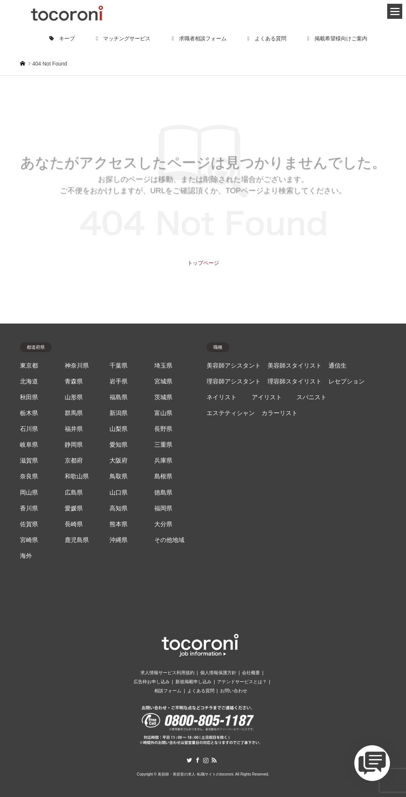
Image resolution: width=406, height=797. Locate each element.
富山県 (163, 413)
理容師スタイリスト (295, 381)
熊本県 (118, 524)
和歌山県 (77, 476)
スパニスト (312, 397)
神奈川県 (77, 365)
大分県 (163, 524)
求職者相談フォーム (199, 38)
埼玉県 (163, 365)
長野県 (163, 429)
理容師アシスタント (234, 381)
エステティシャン (231, 413)
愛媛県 (74, 508)
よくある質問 (267, 38)
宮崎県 (29, 540)
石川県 (29, 429)
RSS (214, 760)
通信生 (337, 365)
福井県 (74, 429)
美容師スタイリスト (295, 365)
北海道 (29, 381)
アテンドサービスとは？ (242, 681)
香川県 (29, 508)
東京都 (29, 365)
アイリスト (267, 397)
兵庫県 (163, 460)
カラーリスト (280, 413)
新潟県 (118, 413)
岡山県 (29, 492)
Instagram (205, 760)
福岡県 (163, 508)
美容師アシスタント (234, 365)
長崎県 (74, 524)
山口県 (118, 492)
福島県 (118, 397)
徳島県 (163, 492)
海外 (26, 556)
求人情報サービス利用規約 (167, 672)
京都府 (74, 460)
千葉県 (118, 365)
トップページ (203, 263)
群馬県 (74, 413)
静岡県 (74, 444)
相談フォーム (167, 690)
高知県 (118, 508)
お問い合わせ (233, 690)
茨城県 (163, 397)
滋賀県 (29, 460)
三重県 (163, 444)
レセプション (346, 381)
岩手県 (118, 381)
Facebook (197, 760)
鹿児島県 (77, 540)
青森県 (74, 381)
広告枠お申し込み (152, 681)
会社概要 (251, 672)
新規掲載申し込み (193, 681)
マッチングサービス (123, 38)
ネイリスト (222, 397)
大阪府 (118, 460)
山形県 (74, 397)
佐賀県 (29, 524)
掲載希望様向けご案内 (337, 38)
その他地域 (169, 540)
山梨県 (118, 429)
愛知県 (118, 444)
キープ (62, 38)
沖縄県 (118, 540)
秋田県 (29, 397)
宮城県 (163, 381)
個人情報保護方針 (218, 672)
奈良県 (29, 476)
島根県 (163, 476)
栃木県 (29, 413)
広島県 (74, 492)
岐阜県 (29, 444)
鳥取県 (118, 476)
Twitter (189, 760)
